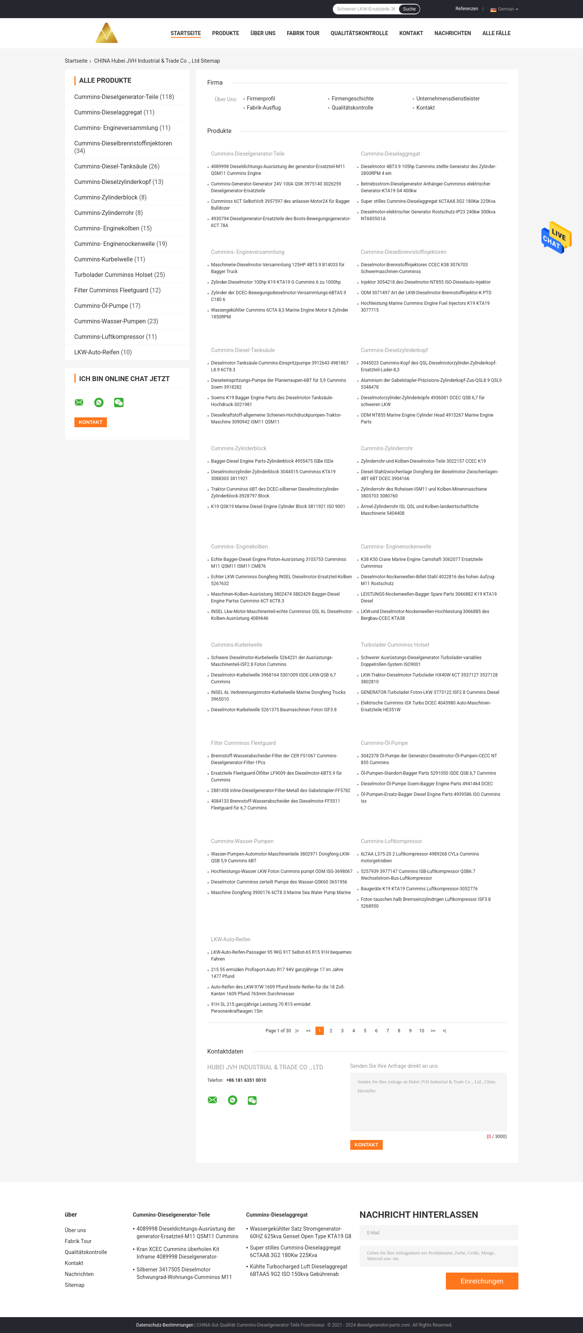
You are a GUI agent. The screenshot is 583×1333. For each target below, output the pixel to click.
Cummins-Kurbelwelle (103, 259)
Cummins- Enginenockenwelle (114, 243)
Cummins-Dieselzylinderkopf (112, 181)
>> (433, 1030)
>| (444, 1030)
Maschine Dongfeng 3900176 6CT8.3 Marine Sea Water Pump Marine (281, 892)
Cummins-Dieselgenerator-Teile (116, 96)
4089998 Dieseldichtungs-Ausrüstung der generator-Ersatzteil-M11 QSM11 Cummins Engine (188, 1234)
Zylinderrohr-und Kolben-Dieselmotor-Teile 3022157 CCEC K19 (423, 461)
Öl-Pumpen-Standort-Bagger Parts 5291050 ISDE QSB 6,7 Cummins (428, 773)
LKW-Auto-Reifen (97, 352)
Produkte (225, 33)
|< (297, 1030)
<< (308, 1030)
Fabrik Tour (303, 33)
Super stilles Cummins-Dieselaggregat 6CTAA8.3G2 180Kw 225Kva (428, 201)
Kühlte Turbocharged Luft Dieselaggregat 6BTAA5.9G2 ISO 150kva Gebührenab (299, 1270)
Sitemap (75, 1285)
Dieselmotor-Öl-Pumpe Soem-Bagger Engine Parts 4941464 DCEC (427, 783)
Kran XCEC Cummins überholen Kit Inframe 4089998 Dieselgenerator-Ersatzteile (178, 1254)
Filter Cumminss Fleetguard (111, 290)
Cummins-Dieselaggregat (108, 112)
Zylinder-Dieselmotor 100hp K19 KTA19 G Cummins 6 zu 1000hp (276, 282)
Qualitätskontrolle (359, 33)
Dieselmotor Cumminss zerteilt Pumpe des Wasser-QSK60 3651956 (279, 882)
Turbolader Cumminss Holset (113, 274)
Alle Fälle (496, 33)
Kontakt (411, 33)
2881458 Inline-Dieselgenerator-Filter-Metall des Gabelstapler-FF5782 (281, 790)
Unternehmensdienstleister (448, 99)
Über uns (263, 33)
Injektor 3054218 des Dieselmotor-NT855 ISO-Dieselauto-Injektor (426, 282)
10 (421, 1030)
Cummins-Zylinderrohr (104, 212)
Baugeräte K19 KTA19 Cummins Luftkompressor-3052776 (419, 888)
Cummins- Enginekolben (106, 228)
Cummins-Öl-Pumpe (101, 305)
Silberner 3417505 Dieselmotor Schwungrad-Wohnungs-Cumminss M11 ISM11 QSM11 (184, 1274)
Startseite (186, 33)
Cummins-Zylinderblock (106, 197)
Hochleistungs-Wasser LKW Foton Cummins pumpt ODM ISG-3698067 (282, 871)
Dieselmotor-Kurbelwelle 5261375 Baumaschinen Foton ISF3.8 (274, 709)
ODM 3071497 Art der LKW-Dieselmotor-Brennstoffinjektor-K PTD (426, 292)
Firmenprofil (261, 99)
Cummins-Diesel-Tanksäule (110, 166)
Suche (409, 9)
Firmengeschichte (353, 99)
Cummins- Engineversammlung (116, 127)
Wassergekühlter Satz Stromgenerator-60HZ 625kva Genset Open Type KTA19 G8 (301, 1232)
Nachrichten (453, 33)
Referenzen (467, 8)
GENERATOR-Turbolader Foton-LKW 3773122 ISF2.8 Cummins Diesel (430, 692)
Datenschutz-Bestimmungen (164, 1325)
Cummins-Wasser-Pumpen (110, 321)
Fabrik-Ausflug (264, 108)
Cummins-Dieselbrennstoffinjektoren (123, 143)
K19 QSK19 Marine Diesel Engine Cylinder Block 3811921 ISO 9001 (278, 506)
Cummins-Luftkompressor (109, 336)
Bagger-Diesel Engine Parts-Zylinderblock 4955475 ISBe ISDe (272, 461)
